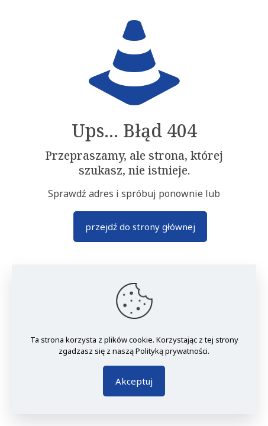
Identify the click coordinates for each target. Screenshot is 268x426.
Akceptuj (134, 381)
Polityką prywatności (171, 351)
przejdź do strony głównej (140, 227)
